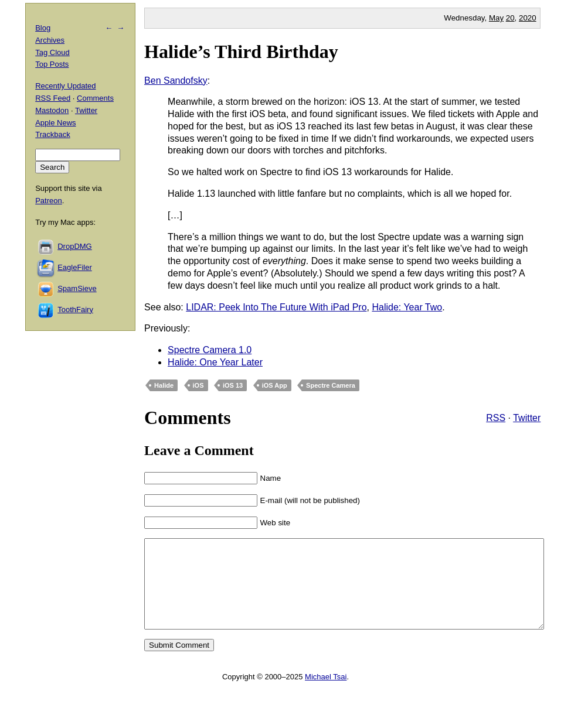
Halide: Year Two (407, 307)
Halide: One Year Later (215, 362)
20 (510, 17)
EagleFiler (74, 267)
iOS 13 (233, 385)
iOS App (274, 385)
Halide (164, 385)
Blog (42, 27)
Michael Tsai (325, 694)
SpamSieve (76, 288)
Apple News (55, 122)
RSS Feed (52, 98)
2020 (527, 17)
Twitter (527, 418)
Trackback (52, 134)
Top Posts (52, 64)
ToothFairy (75, 309)
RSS (495, 418)
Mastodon (52, 110)
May (496, 17)
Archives (49, 40)
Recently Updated (65, 85)
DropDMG (74, 246)
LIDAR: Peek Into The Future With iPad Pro (276, 307)
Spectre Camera (330, 385)
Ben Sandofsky (176, 81)
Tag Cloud (52, 52)
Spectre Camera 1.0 (209, 350)
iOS (198, 385)
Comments (95, 98)
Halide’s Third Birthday (241, 51)
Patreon (48, 200)
